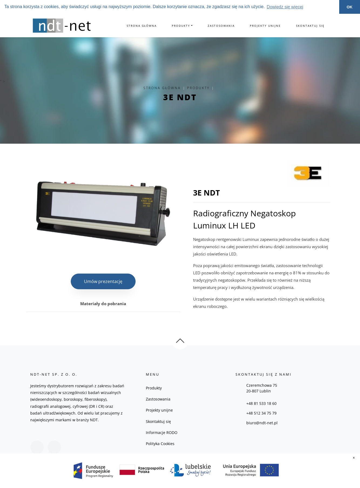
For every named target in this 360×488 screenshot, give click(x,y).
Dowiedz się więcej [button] (285, 7)
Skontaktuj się (310, 26)
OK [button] (350, 7)
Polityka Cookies (160, 443)
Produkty (181, 26)
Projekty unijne (265, 26)
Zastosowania (221, 26)
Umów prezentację (103, 281)
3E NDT (180, 97)
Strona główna (142, 26)
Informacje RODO (161, 432)
